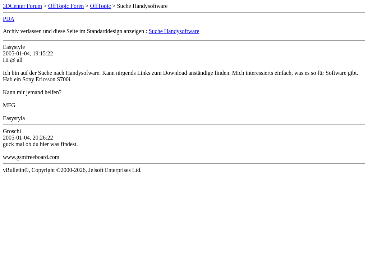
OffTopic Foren (66, 6)
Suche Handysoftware (174, 31)
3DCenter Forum (22, 6)
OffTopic (100, 6)
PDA (8, 19)
